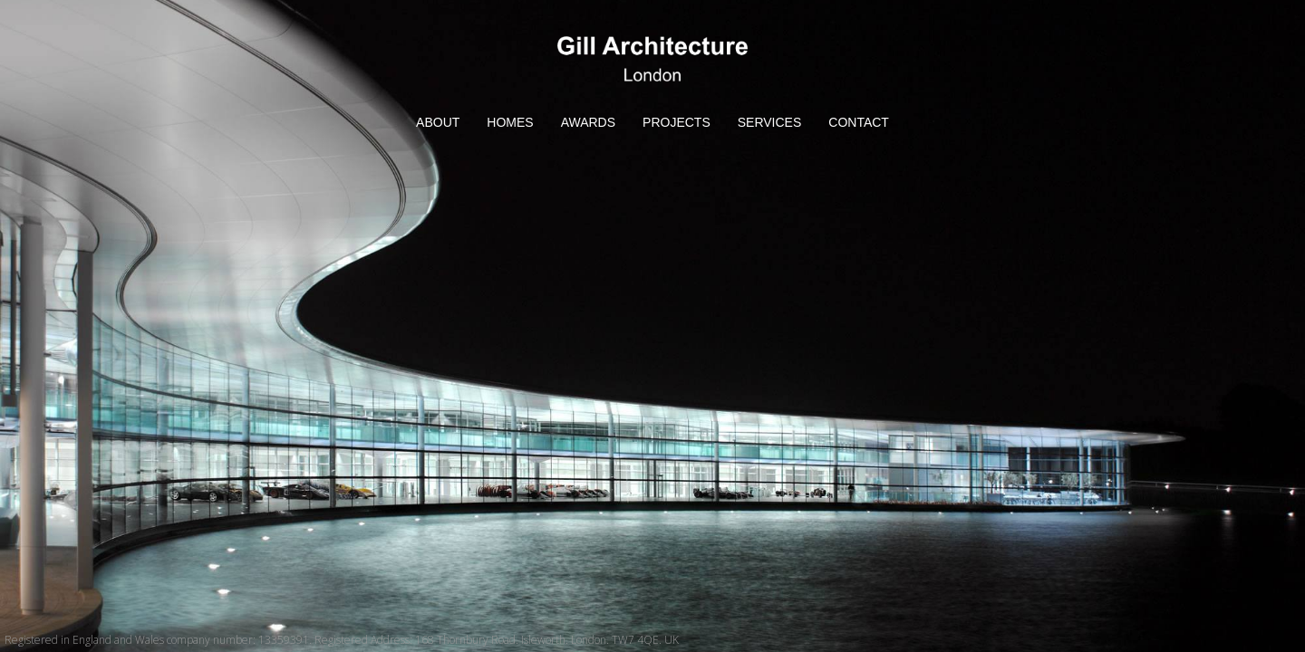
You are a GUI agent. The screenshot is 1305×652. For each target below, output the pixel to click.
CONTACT (858, 122)
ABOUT (437, 122)
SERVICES (770, 122)
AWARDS (588, 122)
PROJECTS (676, 122)
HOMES (510, 122)
